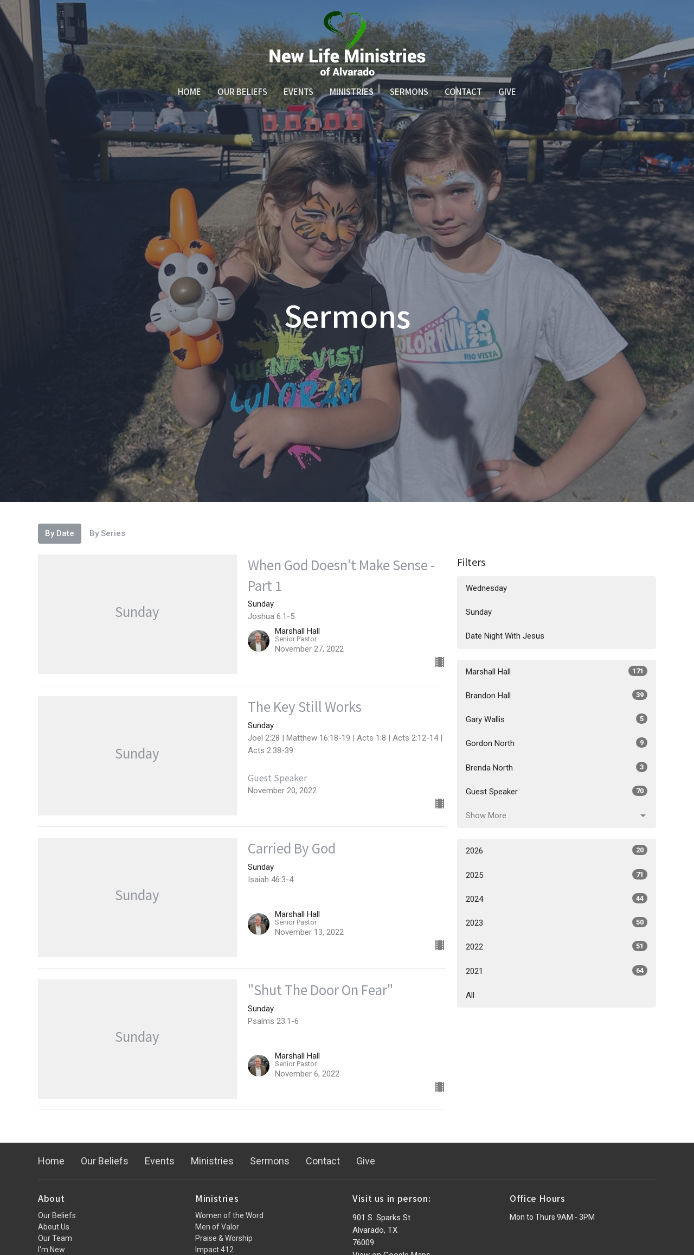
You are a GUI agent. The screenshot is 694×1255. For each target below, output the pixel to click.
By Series (107, 533)
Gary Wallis (556, 718)
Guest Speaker (556, 791)
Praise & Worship (224, 1238)
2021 (556, 970)
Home (189, 91)
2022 (556, 946)
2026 (556, 850)
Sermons (409, 91)
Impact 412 (214, 1249)
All (470, 995)
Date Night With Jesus (505, 636)
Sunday (479, 612)
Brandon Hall (556, 695)
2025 (556, 874)
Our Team (55, 1238)
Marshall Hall (556, 671)
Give (507, 91)
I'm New (51, 1249)
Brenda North (556, 767)
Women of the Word (229, 1215)
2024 (556, 898)
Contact (463, 91)
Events (298, 91)
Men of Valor (217, 1226)
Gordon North (556, 742)
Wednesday (486, 588)
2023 (556, 922)
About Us (53, 1226)
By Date (59, 533)
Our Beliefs (242, 91)
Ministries (352, 91)
